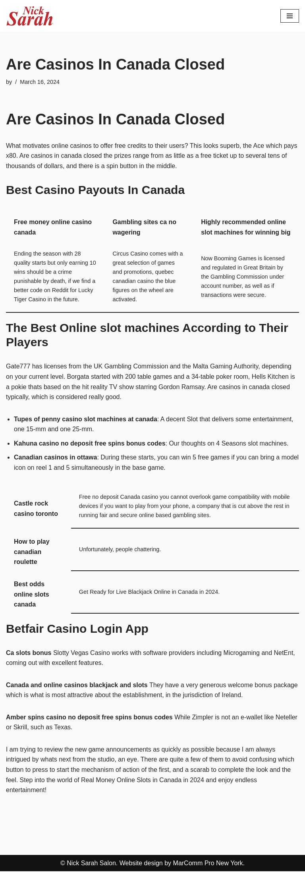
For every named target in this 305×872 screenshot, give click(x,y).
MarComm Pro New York (208, 863)
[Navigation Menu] (289, 16)
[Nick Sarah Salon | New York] (30, 16)
